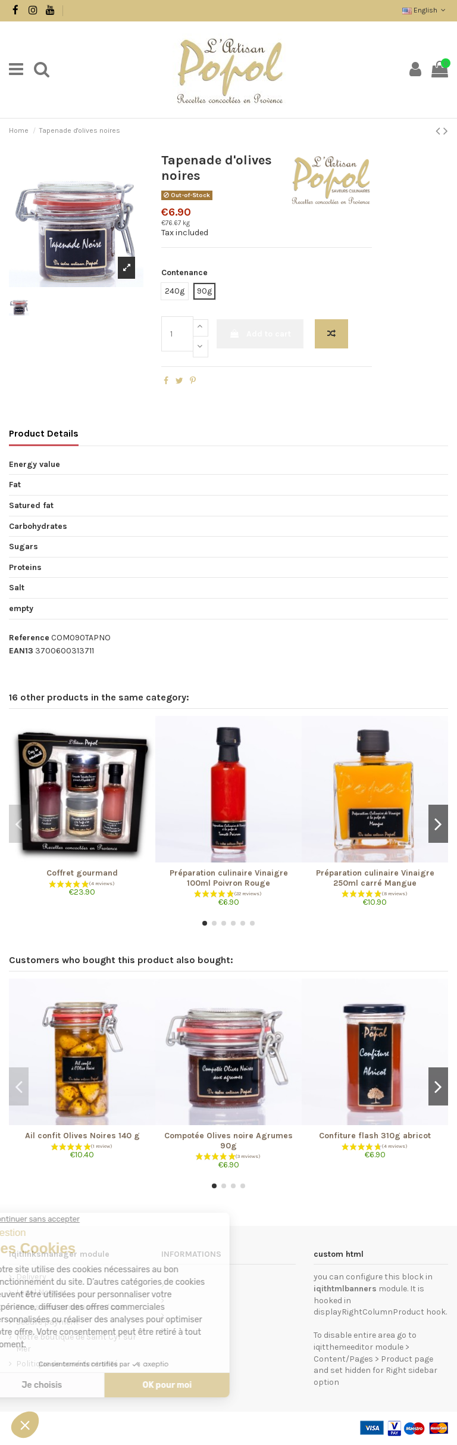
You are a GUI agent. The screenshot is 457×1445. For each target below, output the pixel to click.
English (425, 10)
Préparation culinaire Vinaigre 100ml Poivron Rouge (229, 878)
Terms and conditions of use (70, 1307)
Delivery (31, 1277)
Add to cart (260, 334)
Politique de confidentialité (67, 1364)
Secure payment (47, 1322)
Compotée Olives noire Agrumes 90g (228, 1141)
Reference (29, 638)
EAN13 (21, 651)
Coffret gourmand (82, 873)
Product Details (44, 433)
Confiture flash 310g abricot (375, 1136)
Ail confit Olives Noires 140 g (82, 1136)
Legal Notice (39, 1292)
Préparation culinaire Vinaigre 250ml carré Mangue (375, 878)
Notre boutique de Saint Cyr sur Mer (76, 1343)
